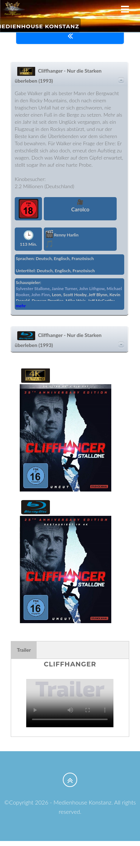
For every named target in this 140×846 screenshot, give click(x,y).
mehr (21, 305)
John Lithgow (91, 288)
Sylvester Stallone (33, 288)
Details (121, 80)
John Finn (40, 294)
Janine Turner (64, 288)
